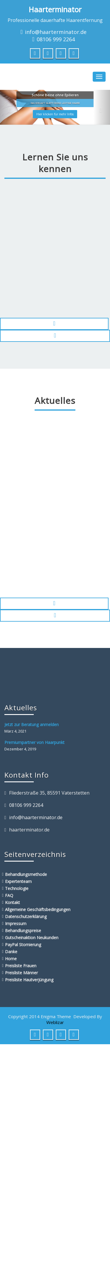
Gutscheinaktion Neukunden (31, 937)
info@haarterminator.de (56, 31)
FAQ (9, 895)
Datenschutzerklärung (26, 916)
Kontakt (12, 902)
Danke (11, 951)
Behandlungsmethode (26, 874)
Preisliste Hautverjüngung (29, 979)
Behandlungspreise (23, 930)
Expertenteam (18, 881)
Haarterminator (55, 9)
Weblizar (55, 1022)
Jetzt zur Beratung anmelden (31, 724)
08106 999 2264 (56, 39)
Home (11, 958)
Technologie (16, 888)
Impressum (15, 923)
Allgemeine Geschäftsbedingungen (37, 909)
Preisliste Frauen (20, 965)
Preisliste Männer (21, 972)
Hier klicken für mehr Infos (55, 114)
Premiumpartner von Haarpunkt (34, 742)
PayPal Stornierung (23, 944)
